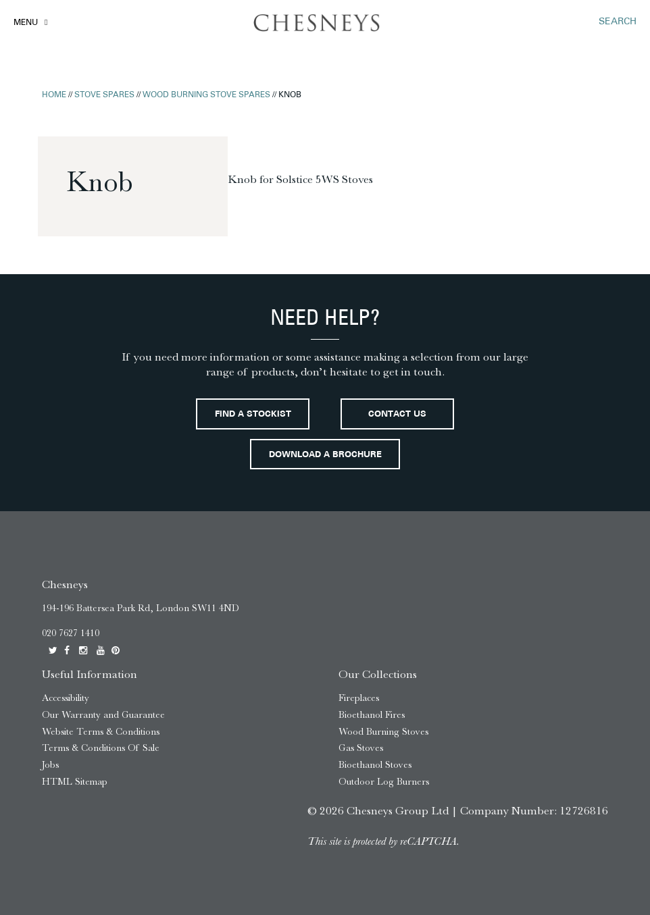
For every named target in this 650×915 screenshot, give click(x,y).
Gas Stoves (361, 748)
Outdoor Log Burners (384, 781)
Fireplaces (359, 698)
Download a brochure (325, 455)
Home (54, 95)
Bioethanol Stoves (375, 764)
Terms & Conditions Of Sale (100, 748)
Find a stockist (253, 415)
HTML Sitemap (74, 781)
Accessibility (65, 698)
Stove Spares (104, 95)
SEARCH (617, 22)
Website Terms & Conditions (100, 731)
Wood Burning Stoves (383, 731)
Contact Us (397, 415)
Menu (26, 23)
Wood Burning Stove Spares (206, 95)
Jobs (50, 764)
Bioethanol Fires (372, 715)
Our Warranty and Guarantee (103, 715)
